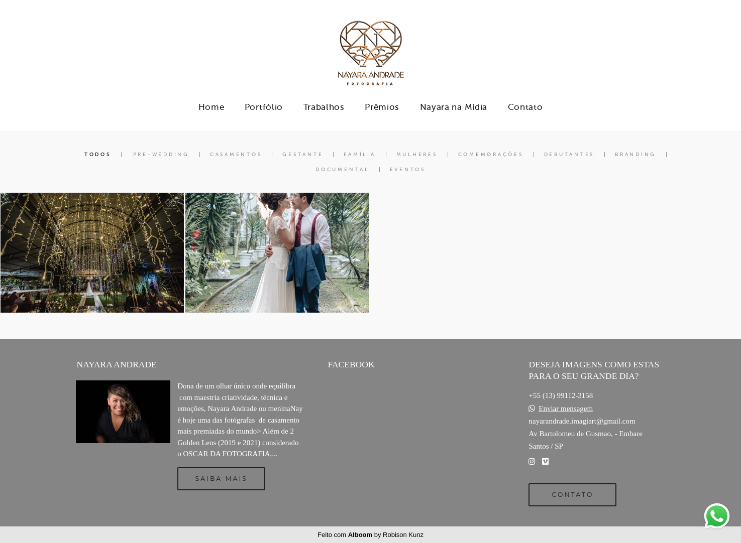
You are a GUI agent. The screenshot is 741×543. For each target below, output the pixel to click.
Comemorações (490, 154)
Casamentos (236, 154)
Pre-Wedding (161, 154)
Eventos (408, 169)
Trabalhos (324, 107)
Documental (342, 169)
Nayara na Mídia (454, 107)
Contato (525, 107)
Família (359, 154)
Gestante (302, 154)
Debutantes (569, 154)
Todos (97, 154)
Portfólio (264, 107)
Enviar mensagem (566, 409)
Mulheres (417, 154)
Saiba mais (221, 478)
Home (211, 107)
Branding (635, 154)
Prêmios (382, 107)
